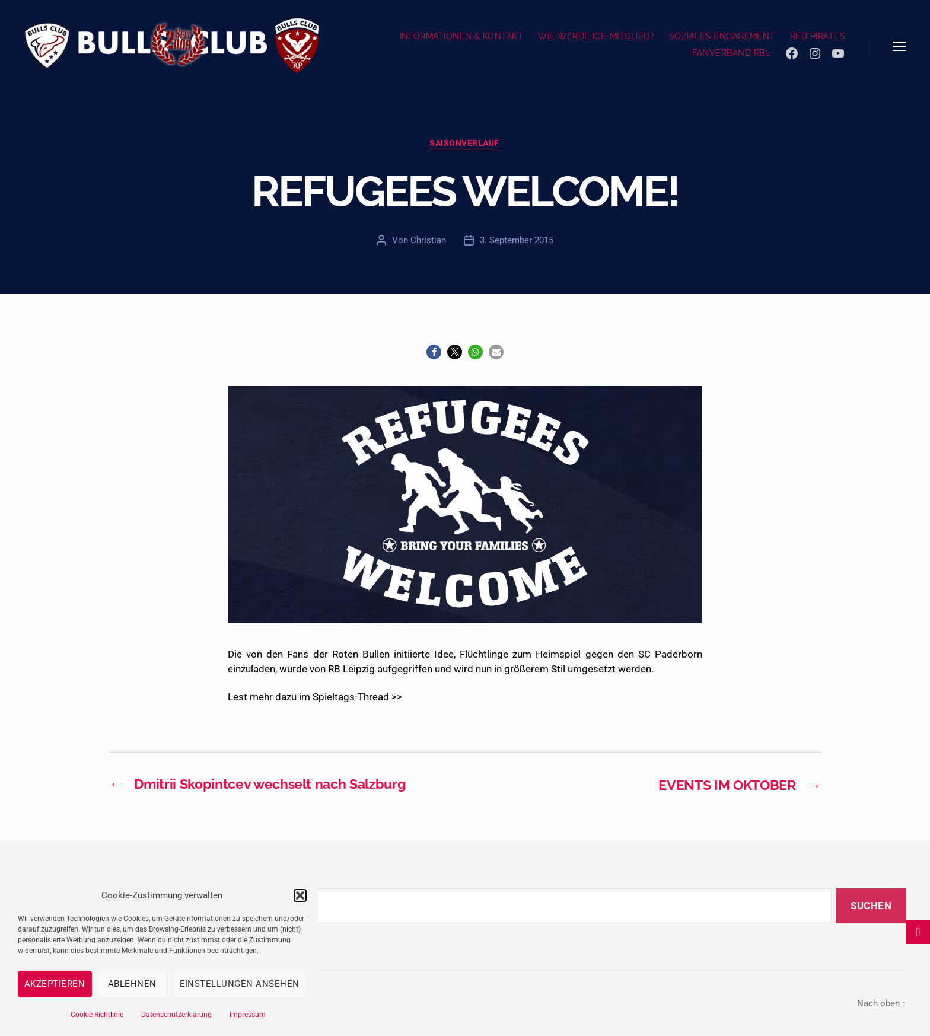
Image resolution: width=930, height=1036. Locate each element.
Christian (428, 240)
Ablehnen (132, 983)
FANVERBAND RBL (731, 53)
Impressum (248, 1015)
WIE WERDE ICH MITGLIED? (596, 36)
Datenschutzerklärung (176, 1015)
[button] (300, 895)
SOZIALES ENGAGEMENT (722, 36)
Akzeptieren (54, 983)
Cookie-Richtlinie (97, 1015)
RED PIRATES (817, 36)
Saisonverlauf (465, 143)
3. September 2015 (516, 240)
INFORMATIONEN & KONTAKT (462, 36)
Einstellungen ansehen (240, 983)
